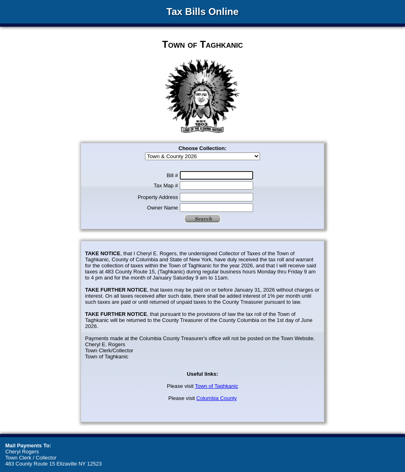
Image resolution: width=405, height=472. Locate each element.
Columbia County (216, 398)
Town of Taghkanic (216, 386)
